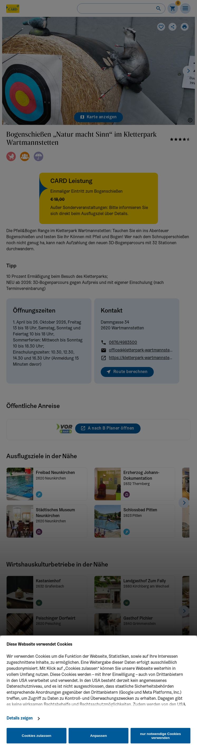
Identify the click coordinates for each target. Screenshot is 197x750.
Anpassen (98, 736)
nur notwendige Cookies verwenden (160, 736)
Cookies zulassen (36, 736)
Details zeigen (20, 718)
